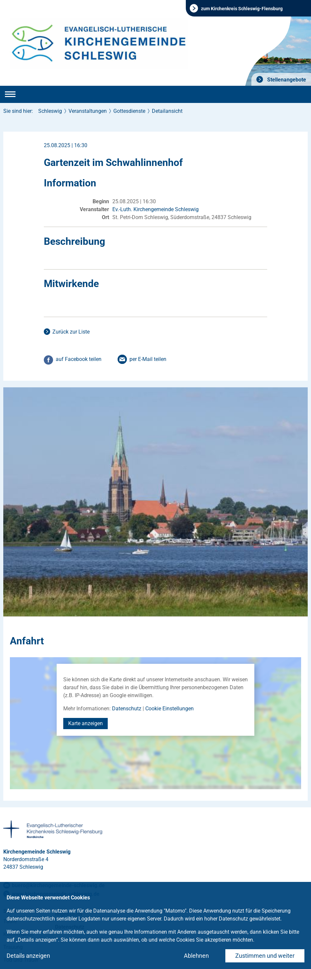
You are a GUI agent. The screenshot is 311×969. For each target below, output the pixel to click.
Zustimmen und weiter (265, 955)
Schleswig (50, 111)
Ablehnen (196, 955)
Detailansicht (167, 111)
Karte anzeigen (85, 723)
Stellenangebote (286, 80)
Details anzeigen (28, 955)
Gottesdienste (129, 111)
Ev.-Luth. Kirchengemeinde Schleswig (155, 209)
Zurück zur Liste (71, 332)
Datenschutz (126, 708)
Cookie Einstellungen (169, 708)
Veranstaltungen (88, 111)
